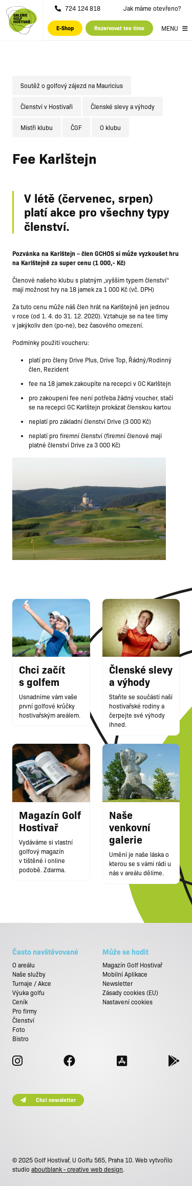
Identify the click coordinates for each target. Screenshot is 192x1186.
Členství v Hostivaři (46, 106)
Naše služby (29, 974)
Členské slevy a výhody (123, 106)
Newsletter (117, 983)
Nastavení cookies (127, 1002)
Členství (23, 1020)
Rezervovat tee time (119, 28)
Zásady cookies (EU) (130, 992)
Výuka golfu (28, 992)
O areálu (23, 965)
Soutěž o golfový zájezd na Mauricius (71, 85)
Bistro (20, 1038)
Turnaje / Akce (31, 983)
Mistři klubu (36, 127)
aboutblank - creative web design (77, 1169)
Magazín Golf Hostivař (132, 965)
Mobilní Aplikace (124, 974)
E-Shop (65, 28)
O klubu (110, 127)
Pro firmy (24, 1011)
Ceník (20, 1002)
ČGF (76, 127)
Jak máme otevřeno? (152, 8)
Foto (18, 1029)
